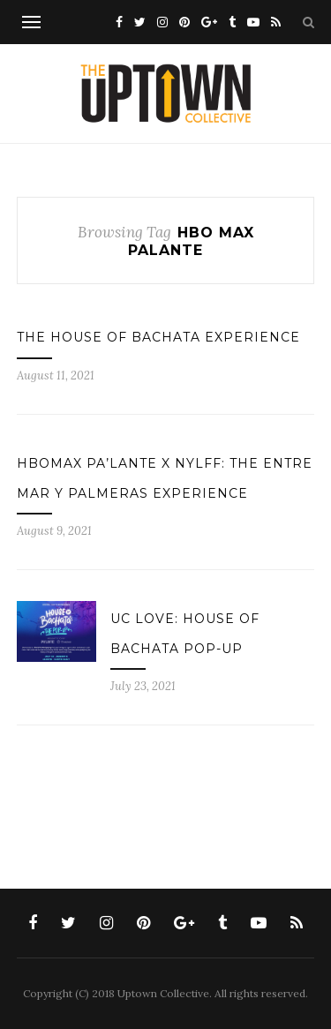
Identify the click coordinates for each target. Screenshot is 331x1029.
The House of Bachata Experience (158, 337)
